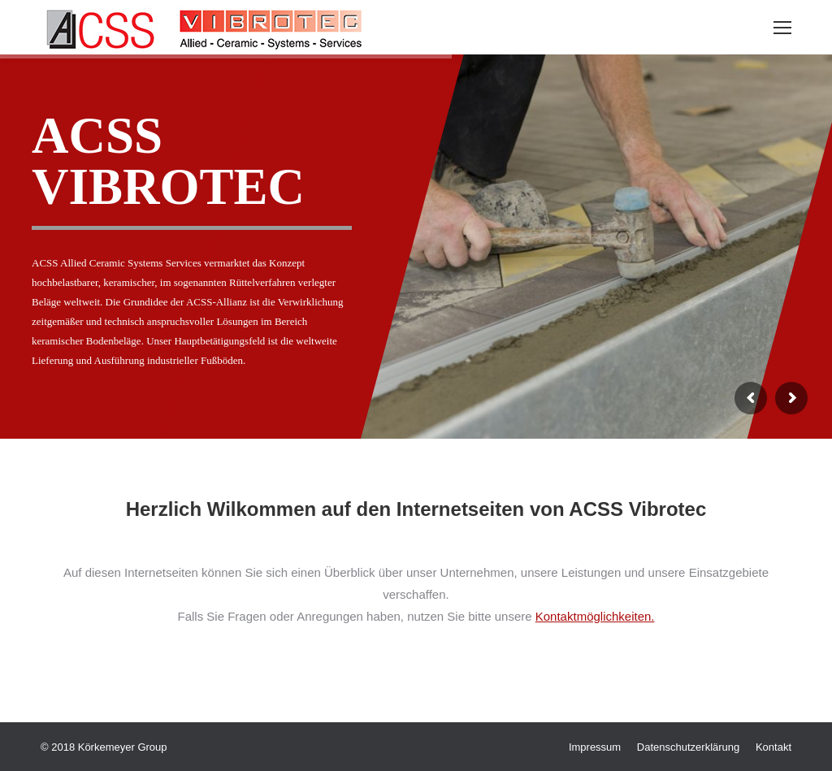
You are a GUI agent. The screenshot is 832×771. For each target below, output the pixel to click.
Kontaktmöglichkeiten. (595, 616)
